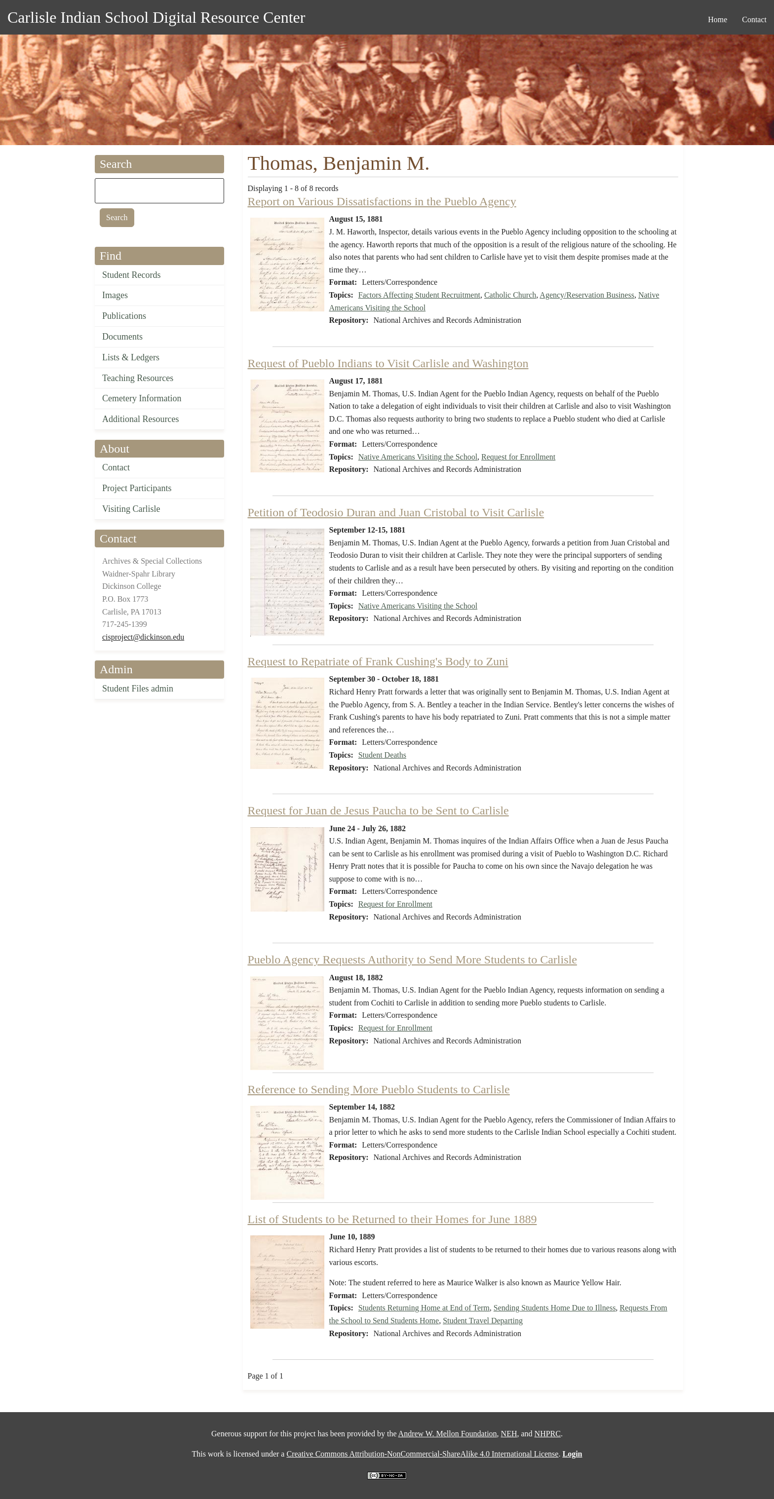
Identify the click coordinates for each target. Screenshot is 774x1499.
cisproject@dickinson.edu (143, 637)
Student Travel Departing (483, 1320)
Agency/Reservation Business (587, 295)
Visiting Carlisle (131, 509)
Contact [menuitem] (754, 19)
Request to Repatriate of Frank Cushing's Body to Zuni (378, 661)
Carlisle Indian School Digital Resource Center (156, 17)
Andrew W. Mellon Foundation (447, 1433)
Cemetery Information (141, 398)
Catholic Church (510, 295)
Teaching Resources (137, 378)
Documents (122, 337)
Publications (124, 316)
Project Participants (136, 488)
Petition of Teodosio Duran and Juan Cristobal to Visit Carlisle (396, 512)
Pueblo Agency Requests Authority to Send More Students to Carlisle (412, 959)
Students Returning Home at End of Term (424, 1308)
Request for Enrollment (518, 457)
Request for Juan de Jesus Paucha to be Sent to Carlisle (378, 810)
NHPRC (548, 1433)
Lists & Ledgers (130, 357)
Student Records (131, 275)
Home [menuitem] (717, 19)
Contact (116, 467)
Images (115, 295)
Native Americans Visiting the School (417, 457)
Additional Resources (140, 419)
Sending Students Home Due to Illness (555, 1308)
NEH (509, 1433)
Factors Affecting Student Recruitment (419, 295)
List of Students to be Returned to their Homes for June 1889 (392, 1219)
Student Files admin (137, 688)
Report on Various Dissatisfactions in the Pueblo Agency (382, 201)
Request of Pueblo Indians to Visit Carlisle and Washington (388, 363)
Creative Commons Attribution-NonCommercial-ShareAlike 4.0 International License (422, 1454)
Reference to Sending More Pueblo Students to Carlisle (379, 1089)
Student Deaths (382, 755)
